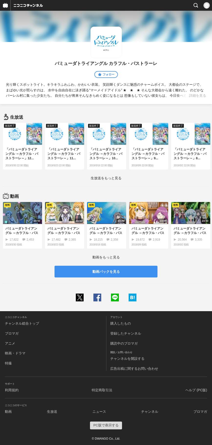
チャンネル (149, 411)
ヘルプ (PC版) (196, 390)
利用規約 (12, 390)
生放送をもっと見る (106, 178)
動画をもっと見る (106, 257)
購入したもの (120, 323)
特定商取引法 (102, 390)
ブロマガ (12, 333)
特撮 (8, 363)
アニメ (10, 343)
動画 (8, 411)
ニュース (99, 411)
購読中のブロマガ (124, 343)
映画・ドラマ (15, 353)
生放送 (52, 411)
